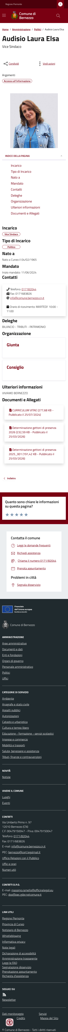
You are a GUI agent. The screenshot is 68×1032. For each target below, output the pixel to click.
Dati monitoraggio (13, 1014)
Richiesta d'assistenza (15, 976)
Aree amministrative (14, 643)
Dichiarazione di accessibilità (19, 953)
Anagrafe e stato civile (15, 704)
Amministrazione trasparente (19, 958)
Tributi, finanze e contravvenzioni (22, 757)
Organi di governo (12, 661)
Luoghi (6, 797)
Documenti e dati (12, 649)
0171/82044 (21, 836)
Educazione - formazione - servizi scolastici (28, 733)
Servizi (43, 1014)
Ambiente (8, 698)
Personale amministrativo (17, 667)
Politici (37, 29)
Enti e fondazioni (12, 655)
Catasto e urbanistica (15, 722)
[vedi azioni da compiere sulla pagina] (46, 64)
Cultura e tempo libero (15, 727)
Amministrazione (21, 29)
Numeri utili (9, 870)
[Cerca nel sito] (57, 15)
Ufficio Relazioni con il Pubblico (20, 858)
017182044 (29, 289)
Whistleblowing (11, 936)
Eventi (6, 803)
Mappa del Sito (49, 1018)
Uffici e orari (9, 864)
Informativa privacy (13, 941)
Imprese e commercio (15, 739)
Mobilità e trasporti (13, 745)
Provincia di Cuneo (13, 924)
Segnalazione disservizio (16, 967)
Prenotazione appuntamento (19, 971)
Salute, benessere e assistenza (20, 751)
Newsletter (9, 999)
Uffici (5, 678)
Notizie (6, 777)
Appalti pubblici (11, 710)
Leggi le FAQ (9, 963)
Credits (21, 1018)
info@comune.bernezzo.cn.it (27, 298)
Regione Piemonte (13, 4)
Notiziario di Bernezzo (15, 930)
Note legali (8, 947)
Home (5, 29)
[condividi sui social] (11, 64)
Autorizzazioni (10, 716)
